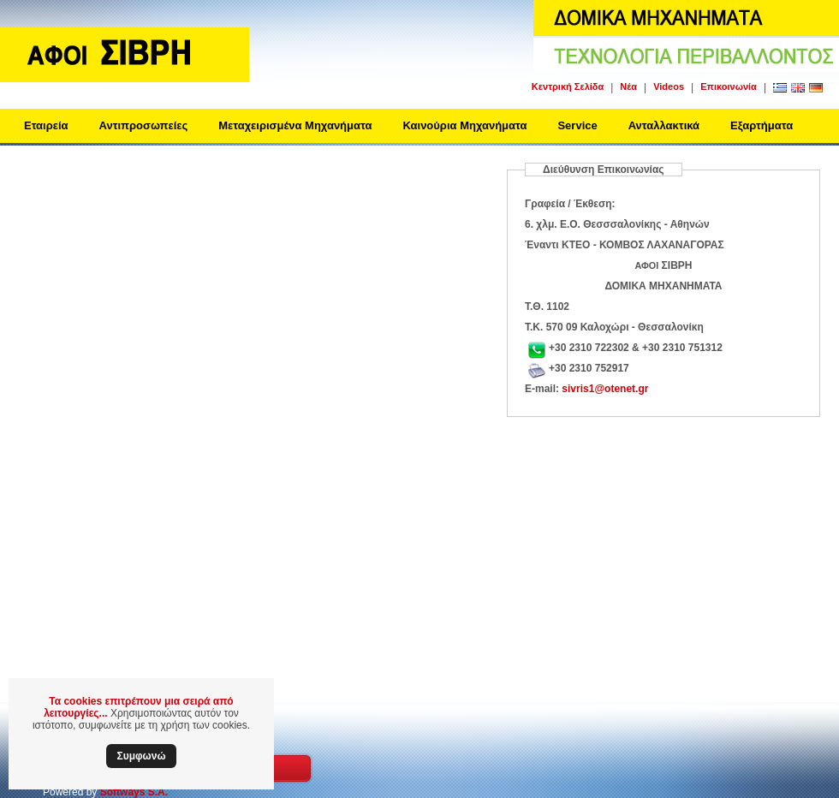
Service (577, 125)
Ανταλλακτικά (663, 125)
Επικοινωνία (728, 86)
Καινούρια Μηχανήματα (464, 125)
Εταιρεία (46, 125)
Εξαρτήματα (761, 125)
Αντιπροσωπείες (143, 125)
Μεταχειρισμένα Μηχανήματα (295, 125)
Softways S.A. (134, 792)
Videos (668, 86)
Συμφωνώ (140, 756)
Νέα (628, 86)
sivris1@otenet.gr (605, 389)
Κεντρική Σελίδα (568, 86)
